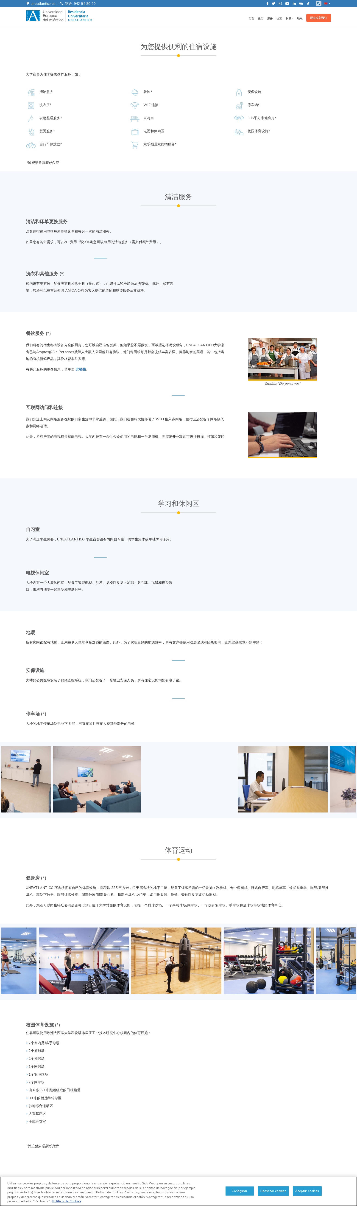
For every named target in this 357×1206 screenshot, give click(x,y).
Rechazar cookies (273, 1191)
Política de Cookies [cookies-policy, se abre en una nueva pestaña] (66, 1201)
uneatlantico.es (43, 3)
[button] (327, 3)
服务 (270, 19)
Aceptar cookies (307, 1191)
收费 (288, 19)
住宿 (260, 19)
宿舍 (251, 19)
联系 (300, 19)
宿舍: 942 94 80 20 (80, 3)
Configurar (239, 1191)
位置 (279, 19)
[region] (178, 1191)
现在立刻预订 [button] (318, 18)
